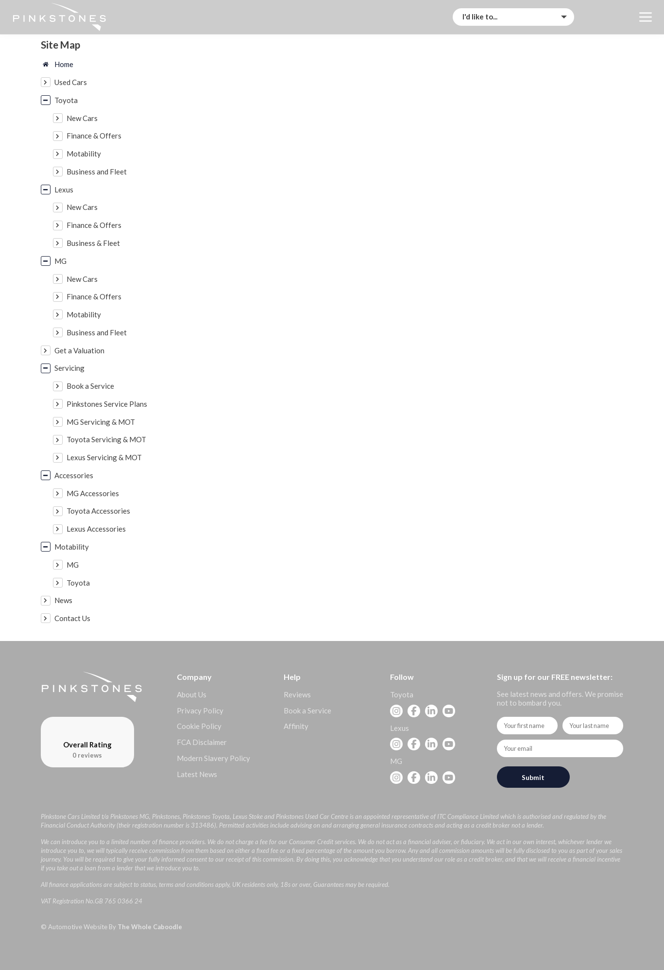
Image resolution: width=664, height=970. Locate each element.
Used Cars (70, 82)
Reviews (297, 694)
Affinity (296, 726)
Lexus (63, 189)
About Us (191, 694)
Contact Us (72, 618)
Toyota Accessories (98, 510)
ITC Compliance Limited (468, 816)
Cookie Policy (199, 726)
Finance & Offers (94, 135)
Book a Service (90, 385)
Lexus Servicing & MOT (104, 457)
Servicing (69, 368)
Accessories (73, 475)
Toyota (66, 100)
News (63, 600)
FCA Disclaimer (202, 742)
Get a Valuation (79, 350)
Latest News (197, 774)
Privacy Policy (200, 710)
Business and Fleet (97, 171)
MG (60, 261)
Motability (84, 153)
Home (63, 64)
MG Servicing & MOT (101, 421)
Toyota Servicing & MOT (106, 439)
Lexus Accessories (96, 528)
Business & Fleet (93, 243)
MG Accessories (93, 493)
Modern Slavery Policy (213, 758)
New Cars (82, 118)
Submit (533, 777)
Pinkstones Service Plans (107, 403)
